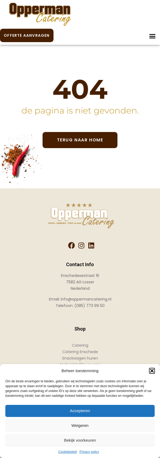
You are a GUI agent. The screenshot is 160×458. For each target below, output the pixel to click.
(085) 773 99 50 (89, 305)
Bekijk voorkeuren (80, 440)
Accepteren (80, 410)
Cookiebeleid (67, 452)
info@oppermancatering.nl (86, 299)
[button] (152, 370)
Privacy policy (89, 452)
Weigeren (80, 425)
